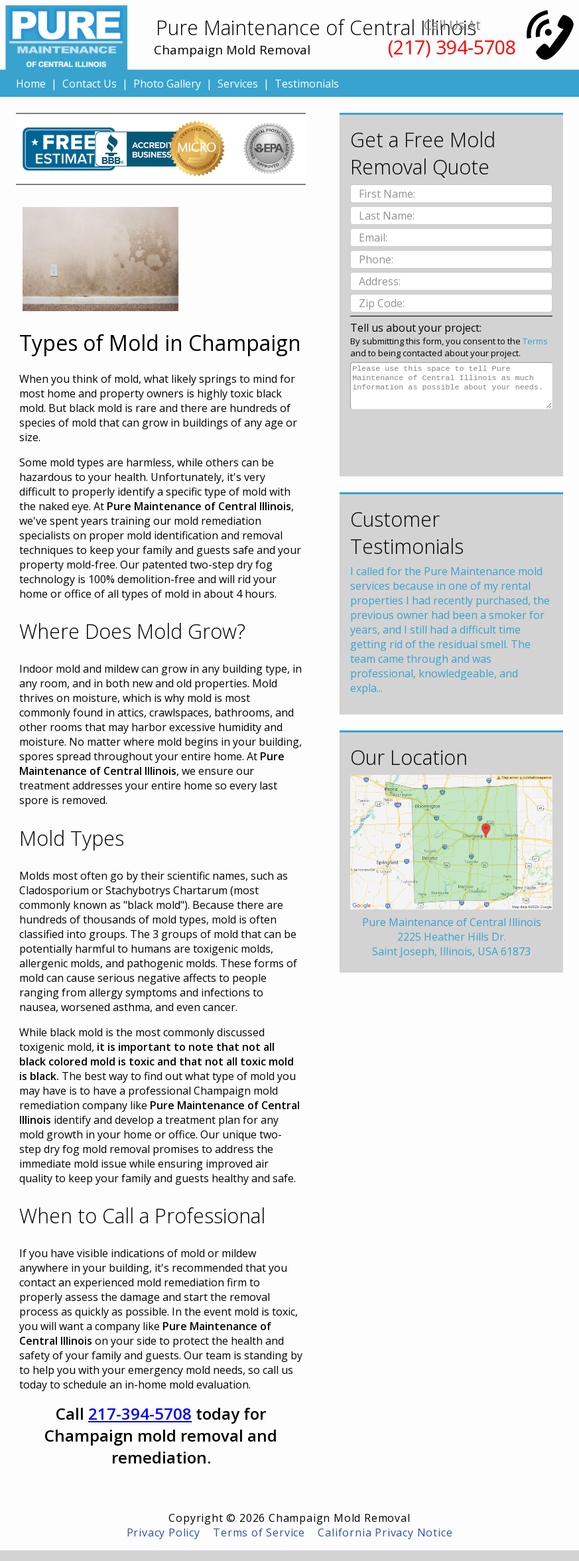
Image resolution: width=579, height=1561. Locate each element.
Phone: (377, 259)
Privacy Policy (163, 1532)
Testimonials (307, 83)
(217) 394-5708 (452, 47)
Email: (374, 237)
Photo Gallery (167, 83)
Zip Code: (383, 303)
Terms (535, 341)
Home (31, 83)
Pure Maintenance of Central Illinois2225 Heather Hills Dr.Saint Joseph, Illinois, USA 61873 (451, 937)
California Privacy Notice (385, 1532)
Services (238, 83)
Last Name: (388, 215)
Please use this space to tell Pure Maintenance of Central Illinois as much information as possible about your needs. (451, 385)
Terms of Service (259, 1532)
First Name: (388, 193)
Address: (381, 281)
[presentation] (451, 438)
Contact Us (89, 83)
